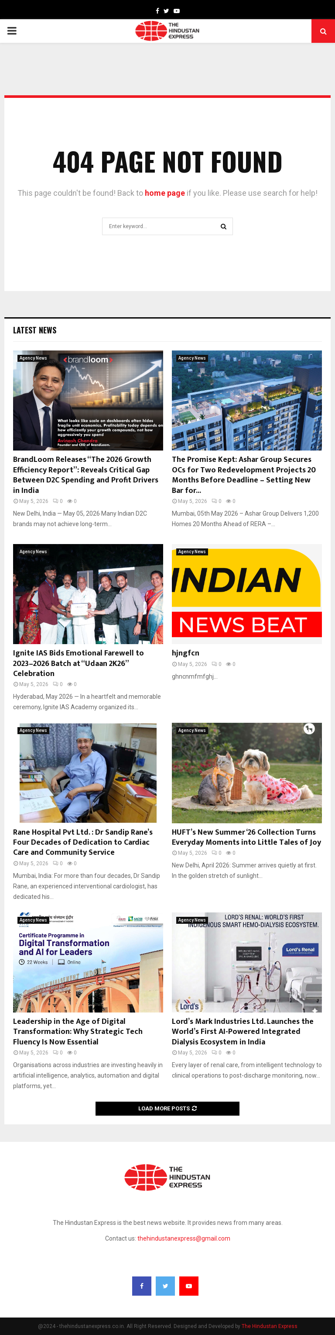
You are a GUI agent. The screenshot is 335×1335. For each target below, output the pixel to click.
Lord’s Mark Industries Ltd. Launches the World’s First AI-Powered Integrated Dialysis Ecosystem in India (243, 1032)
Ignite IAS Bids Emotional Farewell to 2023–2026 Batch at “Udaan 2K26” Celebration (78, 663)
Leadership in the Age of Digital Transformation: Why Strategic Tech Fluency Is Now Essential (78, 1032)
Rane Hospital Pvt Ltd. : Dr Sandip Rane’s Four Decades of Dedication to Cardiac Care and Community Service (83, 843)
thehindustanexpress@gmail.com (183, 1238)
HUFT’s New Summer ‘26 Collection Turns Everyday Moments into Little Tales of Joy (246, 837)
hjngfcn (185, 653)
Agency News (33, 358)
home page (165, 193)
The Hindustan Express (269, 1326)
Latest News (34, 330)
